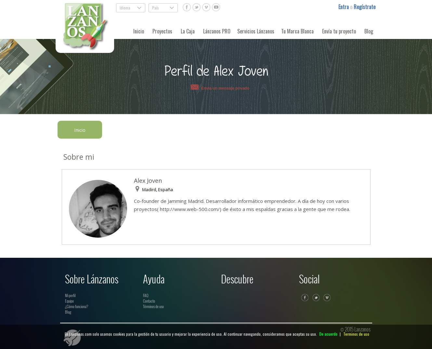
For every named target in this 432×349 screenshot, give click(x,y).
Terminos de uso (356, 334)
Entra (344, 7)
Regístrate (364, 7)
